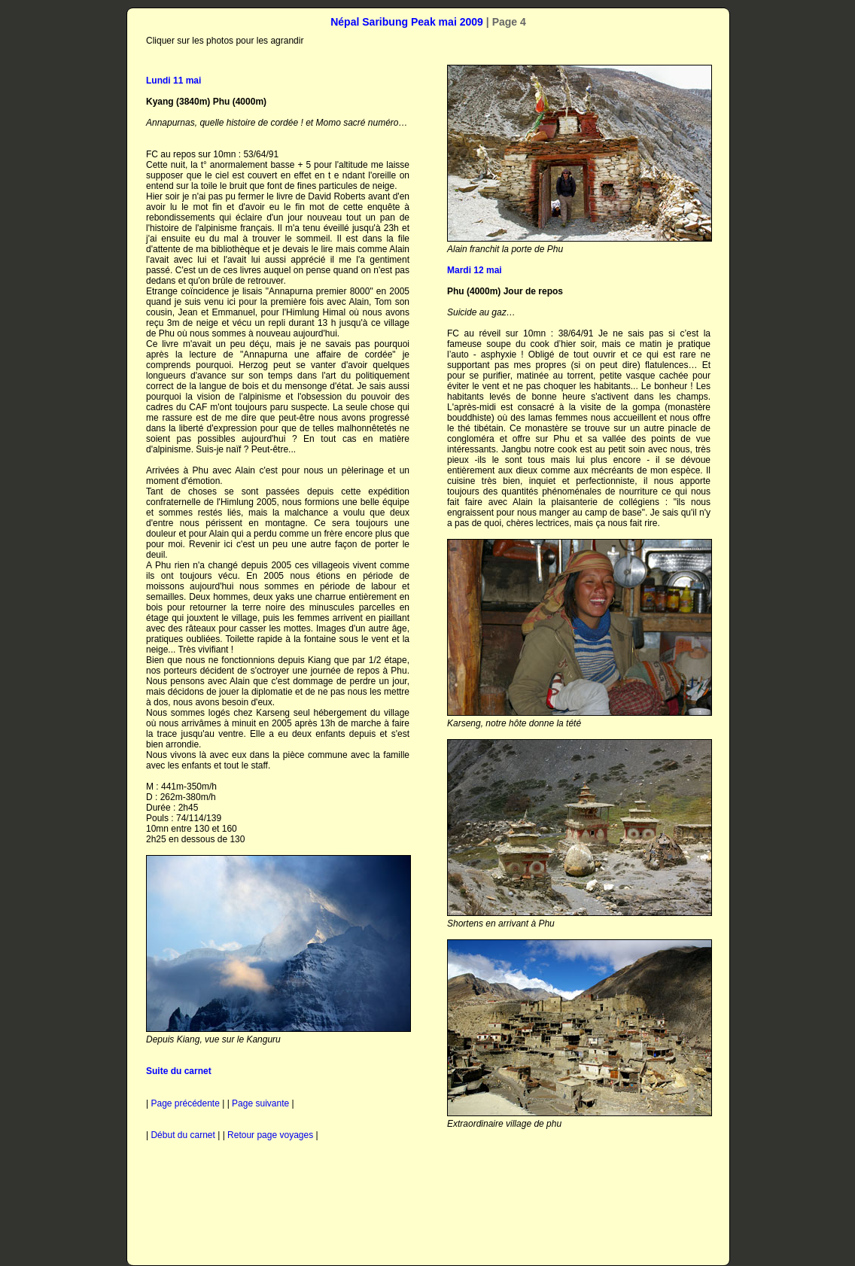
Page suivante (261, 1103)
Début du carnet (183, 1135)
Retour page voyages (270, 1135)
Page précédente (186, 1103)
